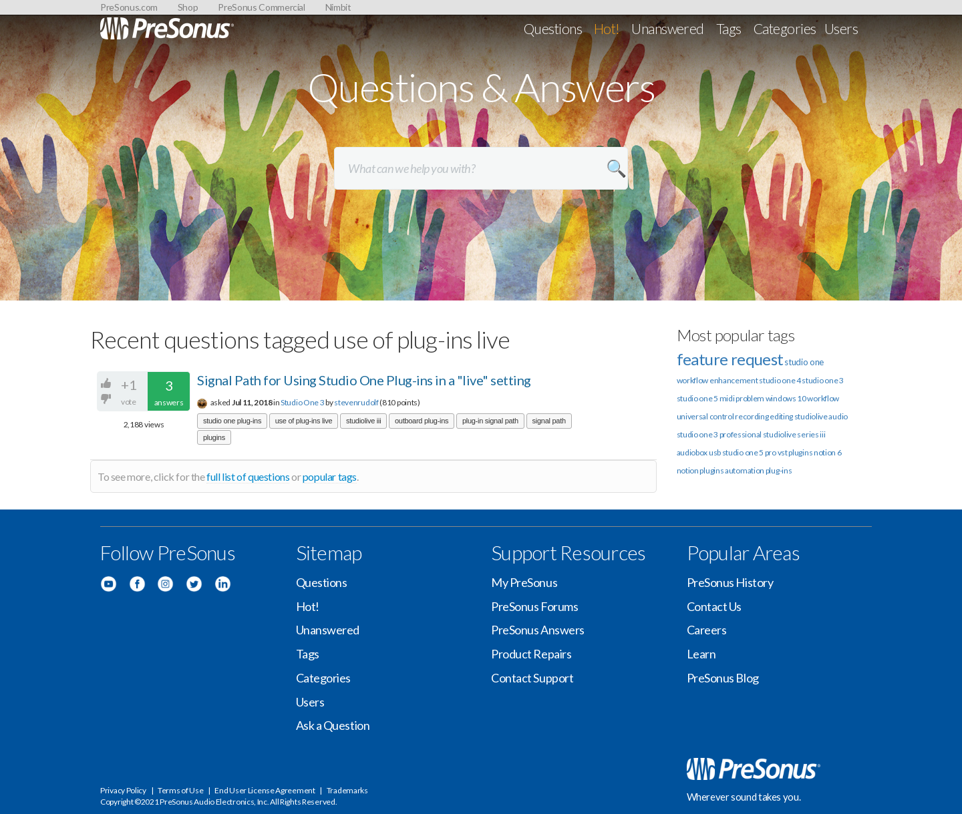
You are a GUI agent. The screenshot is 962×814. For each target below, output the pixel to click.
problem (750, 398)
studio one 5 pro (749, 452)
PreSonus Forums (534, 606)
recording (751, 416)
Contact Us (714, 606)
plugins (214, 437)
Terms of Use (180, 790)
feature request (730, 359)
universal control (705, 416)
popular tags (330, 476)
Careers (707, 629)
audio (838, 416)
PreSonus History (730, 582)
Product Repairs (531, 653)
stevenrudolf (356, 402)
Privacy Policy (123, 790)
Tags (729, 28)
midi (727, 398)
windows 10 (786, 398)
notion (688, 470)
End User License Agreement (264, 790)
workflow (823, 398)
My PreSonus (524, 582)
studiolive (811, 416)
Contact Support (532, 677)
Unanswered (667, 28)
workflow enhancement (717, 380)
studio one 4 (779, 380)
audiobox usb (699, 452)
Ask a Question (333, 725)
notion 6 (828, 452)
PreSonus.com (129, 7)
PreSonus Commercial (261, 7)
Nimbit (338, 7)
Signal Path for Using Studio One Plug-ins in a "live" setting (364, 380)
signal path (549, 421)
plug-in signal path (490, 421)
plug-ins (779, 470)
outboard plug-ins (421, 421)
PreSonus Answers (538, 629)
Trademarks (347, 790)
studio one (804, 362)
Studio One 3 (302, 402)
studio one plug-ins (232, 421)
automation (744, 470)
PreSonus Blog (723, 677)
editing (781, 416)
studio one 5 (697, 398)
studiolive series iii (794, 434)
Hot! (607, 28)
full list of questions (247, 476)
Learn (701, 653)
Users (841, 28)
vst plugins (795, 452)
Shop (188, 7)
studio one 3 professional (719, 434)
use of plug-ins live (304, 421)
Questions (553, 28)
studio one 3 (822, 380)
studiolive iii (363, 421)
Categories (785, 28)
